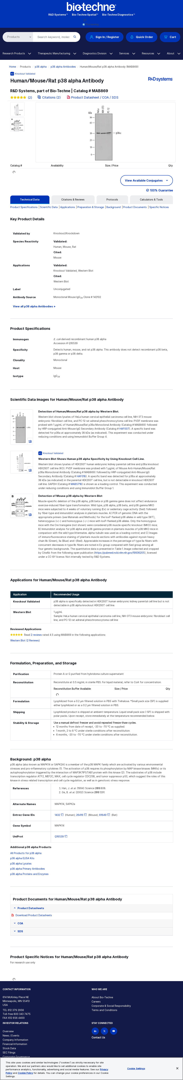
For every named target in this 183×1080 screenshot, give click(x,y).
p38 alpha (41, 66)
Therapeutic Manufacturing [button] (57, 53)
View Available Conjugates (144, 180)
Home (12, 66)
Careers (96, 1001)
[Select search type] (17, 37)
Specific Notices (159, 207)
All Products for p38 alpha (25, 853)
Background (113, 207)
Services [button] (127, 53)
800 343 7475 (22, 1013)
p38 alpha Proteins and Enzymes (29, 873)
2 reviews (36, 634)
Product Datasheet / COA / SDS (94, 97)
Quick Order (141, 37)
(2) (21, 97)
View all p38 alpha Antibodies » (34, 306)
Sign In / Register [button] (104, 37)
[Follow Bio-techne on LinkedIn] (95, 1031)
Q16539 (59, 836)
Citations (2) (50, 97)
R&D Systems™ (58, 14)
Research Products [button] (17, 53)
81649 (102, 814)
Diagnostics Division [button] (97, 53)
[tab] (29, 200)
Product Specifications (24, 207)
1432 (57, 814)
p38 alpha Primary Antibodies (27, 868)
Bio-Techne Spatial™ (85, 14)
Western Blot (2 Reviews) (25, 640)
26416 (79, 814)
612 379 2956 (16, 1010)
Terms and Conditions (104, 1010)
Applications (67, 207)
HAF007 (124, 428)
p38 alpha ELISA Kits (22, 858)
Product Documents (135, 207)
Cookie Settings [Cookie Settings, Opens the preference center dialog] (136, 1068)
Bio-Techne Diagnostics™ (118, 14)
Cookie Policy (25, 1073)
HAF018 (81, 476)
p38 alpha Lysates (21, 863)
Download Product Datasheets (34, 915)
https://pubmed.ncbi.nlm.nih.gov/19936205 (120, 552)
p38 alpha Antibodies (63, 66)
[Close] (177, 1068)
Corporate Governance (16, 1056)
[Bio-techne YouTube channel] (113, 1031)
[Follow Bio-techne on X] (104, 1031)
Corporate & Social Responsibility (111, 1005)
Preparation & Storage (90, 207)
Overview (8, 1031)
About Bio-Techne (102, 997)
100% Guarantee (161, 190)
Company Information (15, 1039)
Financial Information (15, 1043)
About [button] (173, 53)
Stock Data (9, 1048)
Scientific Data (49, 207)
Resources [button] (151, 53)
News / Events (11, 1035)
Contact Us (98, 1037)
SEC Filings (9, 1052)
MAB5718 (76, 484)
